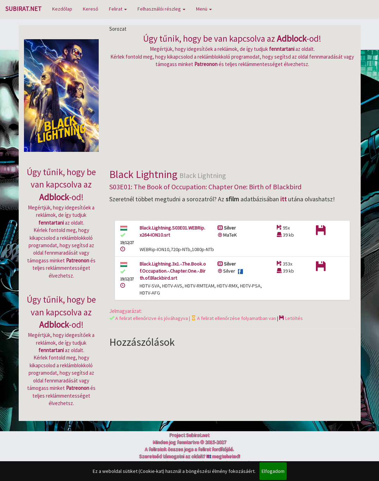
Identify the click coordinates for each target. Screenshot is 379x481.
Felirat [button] (118, 9)
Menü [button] (204, 9)
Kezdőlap (62, 9)
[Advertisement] (232, 117)
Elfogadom (273, 471)
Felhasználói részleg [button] (161, 9)
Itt (209, 456)
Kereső (90, 9)
